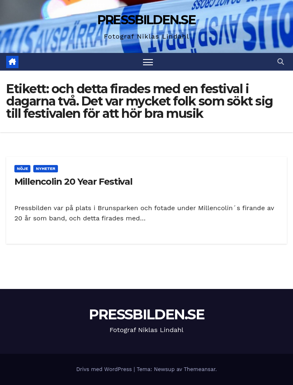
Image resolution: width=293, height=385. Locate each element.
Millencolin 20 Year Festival (73, 181)
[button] (280, 62)
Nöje (22, 168)
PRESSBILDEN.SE (146, 20)
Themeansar (199, 369)
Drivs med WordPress (105, 369)
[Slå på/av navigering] (147, 62)
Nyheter (45, 168)
